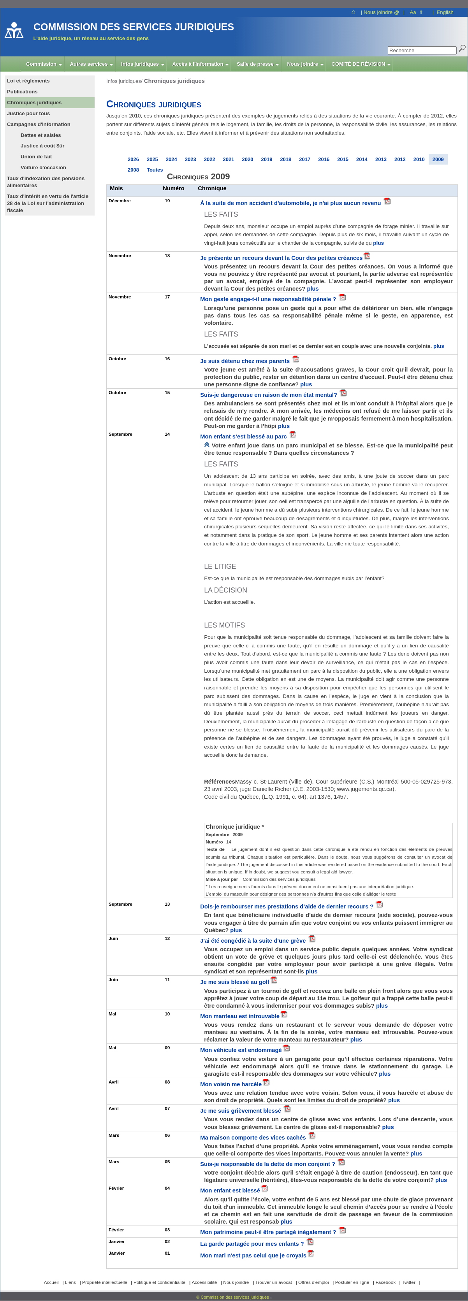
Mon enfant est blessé (230, 1190)
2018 (285, 159)
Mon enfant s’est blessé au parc (244, 436)
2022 (209, 159)
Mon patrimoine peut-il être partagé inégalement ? (269, 1232)
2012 (400, 159)
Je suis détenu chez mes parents (245, 361)
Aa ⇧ (416, 12)
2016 (323, 159)
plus (378, 243)
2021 (228, 159)
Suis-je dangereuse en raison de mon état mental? (269, 395)
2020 (247, 159)
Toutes (155, 170)
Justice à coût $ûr (43, 146)
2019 (266, 159)
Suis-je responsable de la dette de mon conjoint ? (268, 1164)
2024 (171, 159)
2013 (381, 159)
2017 (304, 159)
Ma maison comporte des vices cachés (254, 1137)
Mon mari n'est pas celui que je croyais (253, 1255)
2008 (133, 170)
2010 (419, 159)
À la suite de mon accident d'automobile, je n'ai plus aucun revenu (291, 203)
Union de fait (36, 157)
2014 (362, 159)
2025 (152, 159)
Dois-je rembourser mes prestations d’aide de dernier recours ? (287, 906)
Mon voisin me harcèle (231, 1084)
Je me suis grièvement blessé (241, 1111)
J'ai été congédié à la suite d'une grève (253, 941)
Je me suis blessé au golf (234, 982)
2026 (133, 159)
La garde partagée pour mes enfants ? (253, 1244)
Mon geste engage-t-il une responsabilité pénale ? (269, 299)
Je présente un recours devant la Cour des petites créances (281, 258)
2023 (190, 159)
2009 (438, 159)
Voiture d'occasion (43, 167)
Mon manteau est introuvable (240, 1016)
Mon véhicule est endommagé (241, 1050)
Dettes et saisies (41, 135)
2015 (342, 159)
